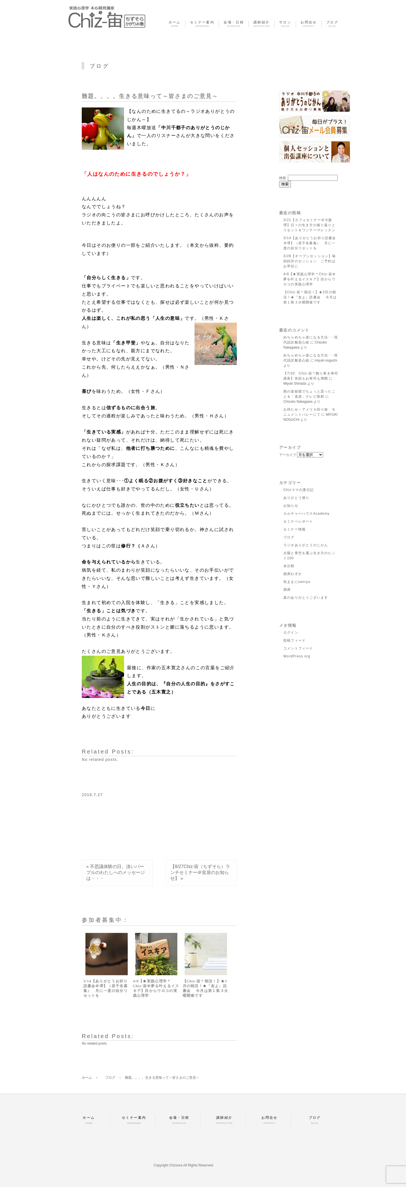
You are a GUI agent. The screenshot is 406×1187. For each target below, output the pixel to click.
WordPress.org (296, 656)
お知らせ (290, 506)
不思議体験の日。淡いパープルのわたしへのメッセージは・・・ (115, 872)
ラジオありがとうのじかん (305, 545)
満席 (287, 590)
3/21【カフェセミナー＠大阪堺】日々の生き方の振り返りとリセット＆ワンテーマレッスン (309, 225)
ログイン (290, 633)
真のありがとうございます (305, 598)
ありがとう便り (296, 498)
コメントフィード (298, 648)
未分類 (289, 566)
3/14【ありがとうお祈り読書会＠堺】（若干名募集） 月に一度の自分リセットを (105, 988)
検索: (283, 178)
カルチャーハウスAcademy (306, 514)
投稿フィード (294, 640)
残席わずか (292, 574)
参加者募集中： (105, 920)
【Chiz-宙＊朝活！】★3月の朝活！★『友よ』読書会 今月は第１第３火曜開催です (205, 988)
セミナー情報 (294, 529)
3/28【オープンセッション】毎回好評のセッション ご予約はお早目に (309, 261)
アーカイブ (287, 455)
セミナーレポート (298, 521)
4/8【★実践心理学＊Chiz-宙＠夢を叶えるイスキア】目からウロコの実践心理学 (156, 988)
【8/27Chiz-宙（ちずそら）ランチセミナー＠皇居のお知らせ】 (200, 872)
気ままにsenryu (296, 582)
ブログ (289, 537)
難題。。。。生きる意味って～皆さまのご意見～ (150, 96)
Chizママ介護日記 (298, 490)
